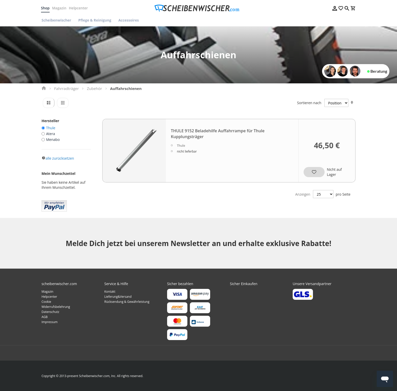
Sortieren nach (309, 102)
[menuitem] (58, 20)
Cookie (46, 302)
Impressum (49, 322)
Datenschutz (50, 312)
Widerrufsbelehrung (56, 307)
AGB (45, 317)
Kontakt (109, 291)
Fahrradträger (66, 88)
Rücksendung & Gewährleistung (126, 302)
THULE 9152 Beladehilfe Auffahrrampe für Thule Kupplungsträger (218, 133)
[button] (313, 170)
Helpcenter (78, 8)
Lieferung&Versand (118, 296)
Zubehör (94, 88)
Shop (46, 8)
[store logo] (198, 8)
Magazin (60, 8)
